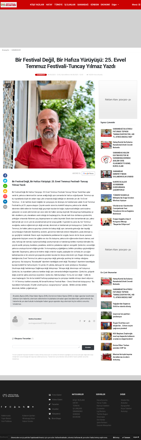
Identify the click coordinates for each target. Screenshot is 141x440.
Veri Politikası (6, 421)
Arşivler (54, 409)
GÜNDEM (95, 4)
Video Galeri (55, 400)
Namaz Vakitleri (103, 406)
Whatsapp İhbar (28, 418)
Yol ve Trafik (101, 403)
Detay (116, 437)
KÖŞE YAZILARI (37, 4)
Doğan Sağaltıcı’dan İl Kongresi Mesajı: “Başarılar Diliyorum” (122, 221)
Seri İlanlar (101, 420)
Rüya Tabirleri (126, 408)
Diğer (114, 4)
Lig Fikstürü (101, 411)
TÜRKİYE (58, 4)
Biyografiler (125, 406)
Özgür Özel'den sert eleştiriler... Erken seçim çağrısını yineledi (123, 325)
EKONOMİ (105, 4)
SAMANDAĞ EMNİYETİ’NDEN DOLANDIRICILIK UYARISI (123, 174)
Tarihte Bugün (102, 414)
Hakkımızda (5, 416)
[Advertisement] (70, 28)
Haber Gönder (27, 421)
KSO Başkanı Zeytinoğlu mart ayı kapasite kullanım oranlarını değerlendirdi (123, 336)
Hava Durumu (102, 400)
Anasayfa (5, 50)
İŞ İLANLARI (69, 4)
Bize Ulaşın (55, 418)
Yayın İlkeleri (6, 418)
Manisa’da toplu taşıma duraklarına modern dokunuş (122, 357)
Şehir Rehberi (102, 423)
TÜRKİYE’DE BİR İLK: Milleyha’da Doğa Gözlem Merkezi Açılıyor (123, 198)
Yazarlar (54, 404)
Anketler (124, 403)
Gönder (88, 347)
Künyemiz (54, 414)
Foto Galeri (55, 395)
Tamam (126, 437)
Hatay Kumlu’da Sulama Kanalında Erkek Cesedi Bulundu (122, 144)
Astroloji (124, 411)
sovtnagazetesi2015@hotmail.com (42, 323)
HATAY (49, 4)
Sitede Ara (125, 400)
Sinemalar (101, 417)
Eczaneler (101, 408)
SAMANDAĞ (82, 4)
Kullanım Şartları (28, 416)
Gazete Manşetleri (104, 425)
